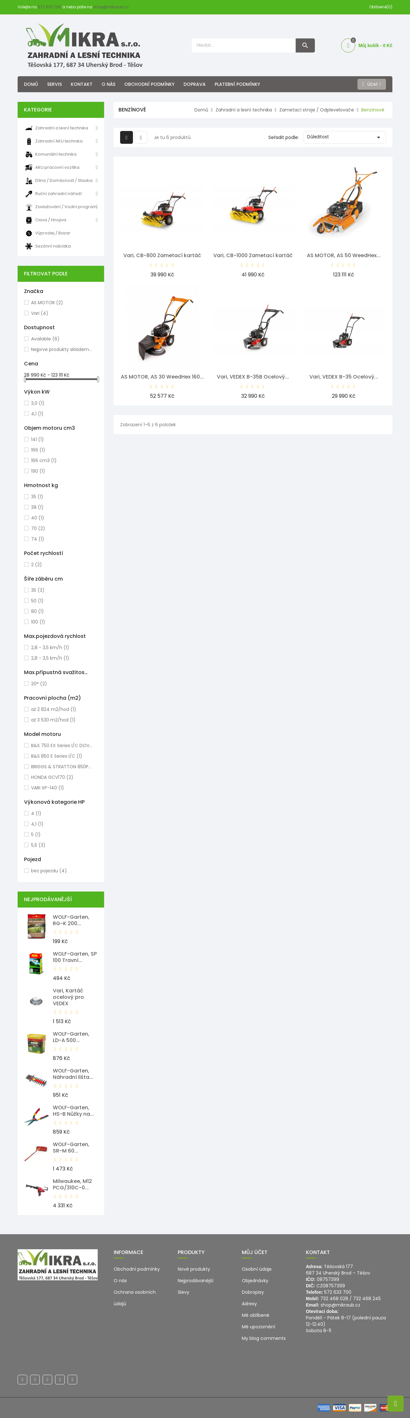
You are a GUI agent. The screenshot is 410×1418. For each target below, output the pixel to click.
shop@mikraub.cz (111, 7)
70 (38, 528)
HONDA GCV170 (52, 777)
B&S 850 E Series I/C (56, 756)
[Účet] (371, 84)
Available (45, 339)
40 (37, 518)
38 (37, 507)
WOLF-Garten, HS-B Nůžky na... (73, 1111)
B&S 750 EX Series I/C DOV (62, 745)
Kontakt (82, 84)
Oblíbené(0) (380, 7)
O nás (108, 84)
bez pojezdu (49, 871)
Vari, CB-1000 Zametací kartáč (253, 255)
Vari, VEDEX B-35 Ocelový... (343, 376)
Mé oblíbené (255, 1315)
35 (37, 496)
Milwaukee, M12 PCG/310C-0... (72, 1184)
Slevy (183, 1292)
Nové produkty (194, 1269)
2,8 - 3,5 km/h (50, 647)
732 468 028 (334, 1298)
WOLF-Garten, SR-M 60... (71, 1147)
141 (37, 439)
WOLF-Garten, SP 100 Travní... (75, 957)
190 (38, 471)
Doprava (195, 84)
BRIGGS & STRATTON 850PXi (62, 766)
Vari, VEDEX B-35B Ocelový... (253, 376)
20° (39, 683)
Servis (54, 84)
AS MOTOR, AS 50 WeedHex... (344, 255)
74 (37, 539)
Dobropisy (253, 1292)
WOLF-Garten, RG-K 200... (71, 920)
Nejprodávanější (195, 1280)
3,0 (38, 403)
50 (37, 601)
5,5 (38, 845)
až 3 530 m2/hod (53, 720)
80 (37, 611)
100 (38, 622)
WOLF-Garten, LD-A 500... (71, 1037)
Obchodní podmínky (149, 84)
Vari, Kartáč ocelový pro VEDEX (68, 997)
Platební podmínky (237, 84)
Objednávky (255, 1280)
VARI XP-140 (47, 788)
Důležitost (344, 137)
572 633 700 (49, 7)
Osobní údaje (257, 1269)
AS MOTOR (47, 302)
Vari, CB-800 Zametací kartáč (162, 255)
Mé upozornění (258, 1327)
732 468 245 (367, 1298)
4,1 (37, 414)
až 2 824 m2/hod (53, 709)
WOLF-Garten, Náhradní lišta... (73, 1074)
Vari (39, 313)
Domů (31, 84)
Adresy (249, 1303)
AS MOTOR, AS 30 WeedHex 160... (162, 376)
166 (38, 450)
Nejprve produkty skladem (62, 349)
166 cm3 (44, 460)
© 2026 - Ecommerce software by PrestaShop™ (71, 1408)
